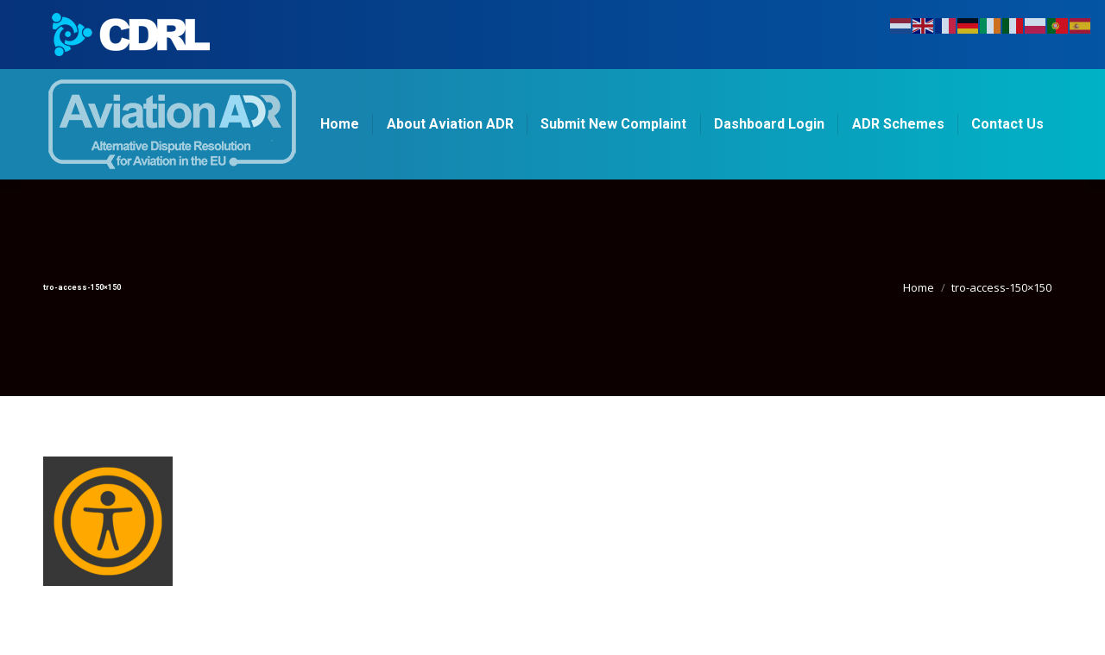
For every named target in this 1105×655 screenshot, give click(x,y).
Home (918, 287)
